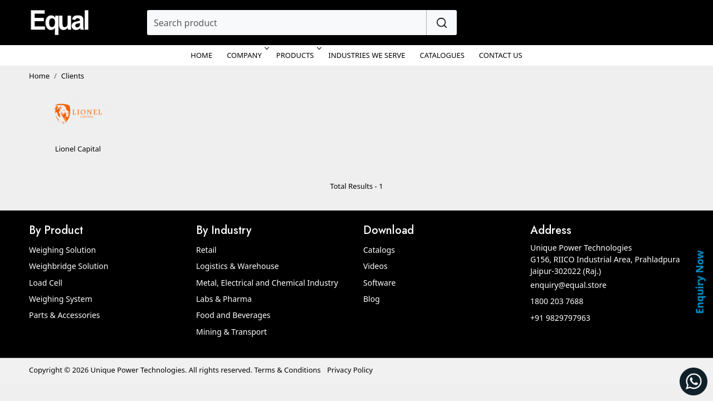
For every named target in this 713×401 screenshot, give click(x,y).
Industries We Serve (367, 55)
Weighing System (60, 299)
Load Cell (45, 282)
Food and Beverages (233, 315)
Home (201, 55)
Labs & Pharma (224, 299)
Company (247, 55)
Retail (206, 249)
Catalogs (379, 249)
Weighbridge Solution (68, 266)
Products (298, 55)
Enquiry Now (699, 282)
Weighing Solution (62, 249)
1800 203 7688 (556, 301)
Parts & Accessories (64, 315)
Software (379, 282)
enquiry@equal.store (568, 285)
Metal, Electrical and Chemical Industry (267, 282)
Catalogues (442, 55)
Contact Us (500, 55)
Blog (371, 299)
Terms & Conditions (287, 370)
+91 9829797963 (560, 317)
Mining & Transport (231, 331)
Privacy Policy (350, 370)
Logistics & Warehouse (237, 266)
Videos (375, 266)
